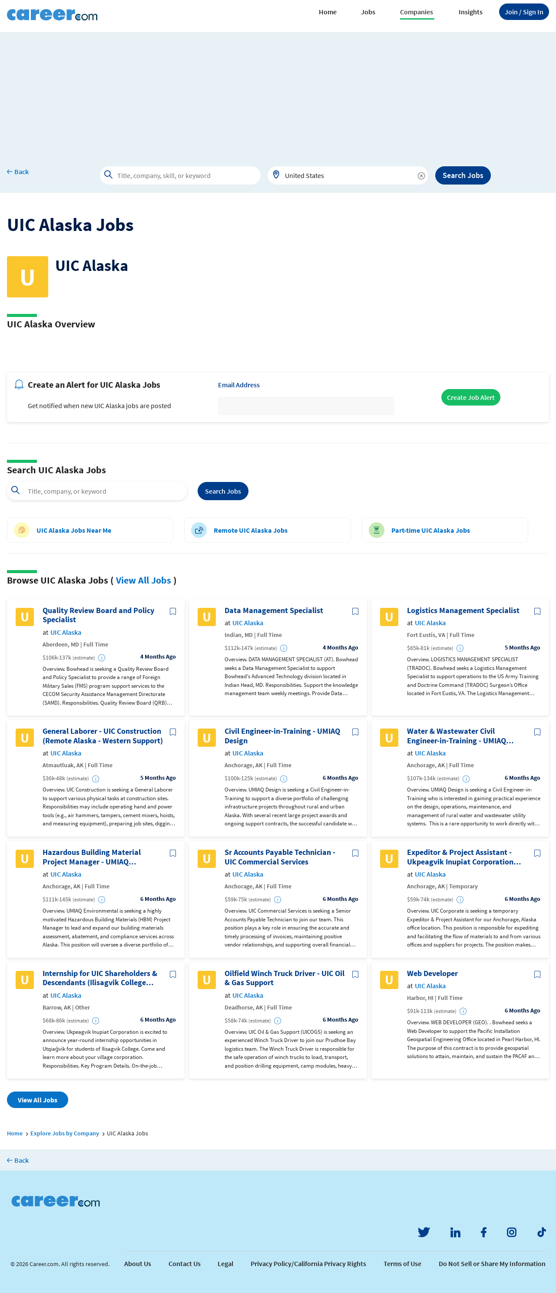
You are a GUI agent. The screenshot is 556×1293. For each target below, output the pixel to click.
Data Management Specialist (274, 610)
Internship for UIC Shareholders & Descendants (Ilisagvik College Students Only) (100, 978)
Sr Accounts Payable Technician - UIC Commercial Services (280, 857)
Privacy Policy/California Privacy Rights (308, 1263)
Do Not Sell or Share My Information (492, 1263)
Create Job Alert (471, 397)
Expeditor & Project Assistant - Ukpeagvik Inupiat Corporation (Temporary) (460, 857)
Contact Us (185, 1263)
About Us (137, 1263)
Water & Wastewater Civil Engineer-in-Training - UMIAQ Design (456, 735)
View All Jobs (143, 580)
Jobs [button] (368, 11)
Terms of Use (402, 1263)
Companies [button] (416, 11)
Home (328, 11)
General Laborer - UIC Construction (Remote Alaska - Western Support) (103, 735)
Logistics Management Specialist (463, 610)
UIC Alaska (65, 632)
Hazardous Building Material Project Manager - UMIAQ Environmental (92, 857)
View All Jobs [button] (37, 1099)
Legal (225, 1263)
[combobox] (348, 175)
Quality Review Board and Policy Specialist (98, 615)
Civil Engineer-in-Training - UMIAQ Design (282, 735)
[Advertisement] (278, 93)
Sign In (524, 11)
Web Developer (432, 973)
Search (223, 491)
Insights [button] (471, 11)
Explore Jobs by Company (64, 1133)
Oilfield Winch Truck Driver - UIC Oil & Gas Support (284, 978)
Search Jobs (463, 175)
